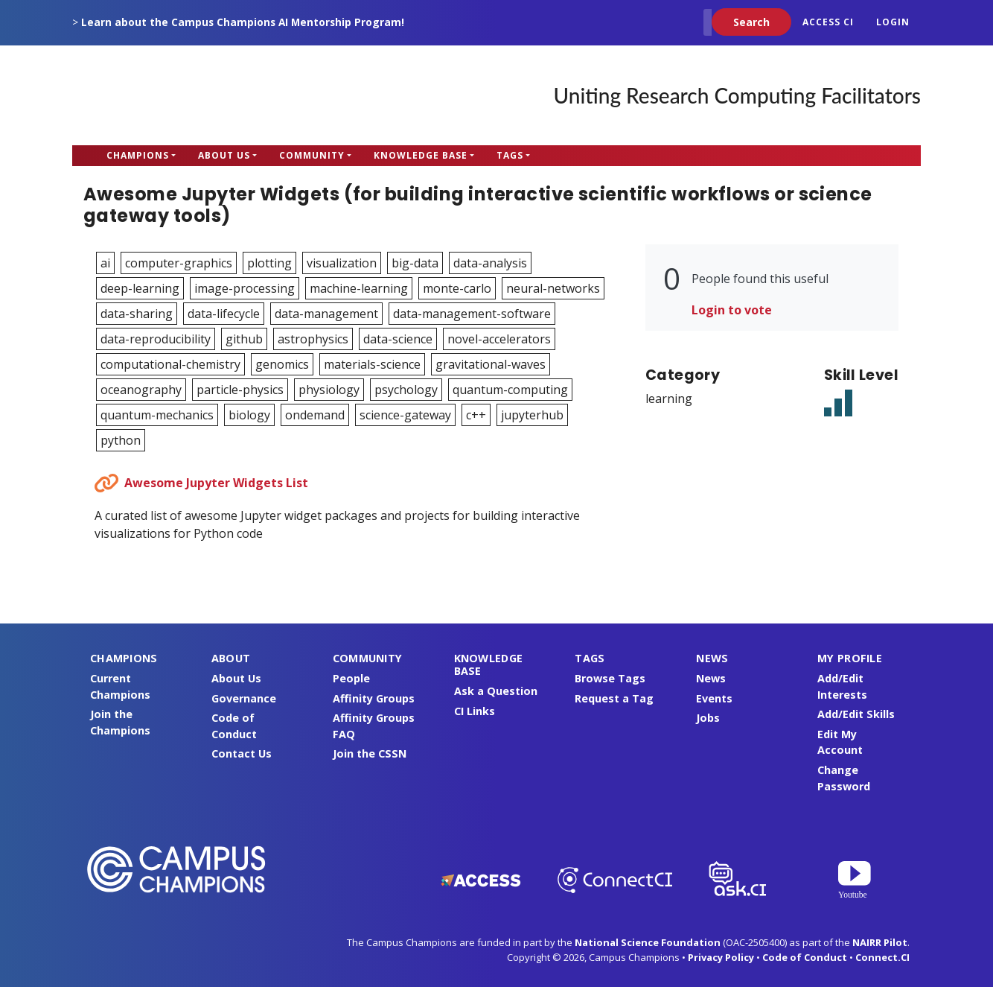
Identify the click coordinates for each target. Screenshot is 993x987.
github (244, 339)
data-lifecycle (224, 313)
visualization (342, 263)
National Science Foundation (648, 942)
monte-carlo (457, 288)
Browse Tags (610, 678)
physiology (329, 389)
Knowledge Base (420, 155)
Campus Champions (165, 95)
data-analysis (490, 263)
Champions (137, 155)
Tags (509, 155)
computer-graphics (178, 263)
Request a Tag (614, 698)
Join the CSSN (369, 753)
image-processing (244, 288)
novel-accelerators (499, 339)
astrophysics (313, 339)
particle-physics (240, 389)
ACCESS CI (828, 22)
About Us (224, 155)
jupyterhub (532, 415)
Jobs (708, 718)
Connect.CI (882, 957)
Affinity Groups (374, 698)
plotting (269, 263)
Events (714, 698)
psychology (406, 389)
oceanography (141, 389)
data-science (397, 339)
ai (105, 263)
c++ (476, 415)
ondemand (315, 415)
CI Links (474, 711)
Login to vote (732, 310)
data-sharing (136, 313)
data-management (326, 313)
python (120, 440)
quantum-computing (510, 389)
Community (312, 155)
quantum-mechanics (157, 415)
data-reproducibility (155, 339)
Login (893, 22)
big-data (415, 263)
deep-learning (139, 288)
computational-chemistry (170, 364)
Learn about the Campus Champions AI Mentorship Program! (242, 22)
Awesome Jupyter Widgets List (216, 483)
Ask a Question (495, 691)
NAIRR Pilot (879, 942)
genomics (282, 364)
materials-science (372, 364)
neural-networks (553, 288)
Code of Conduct (804, 957)
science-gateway (405, 415)
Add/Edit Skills (856, 714)
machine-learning (359, 288)
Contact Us (241, 753)
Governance (243, 698)
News (711, 678)
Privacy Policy (721, 957)
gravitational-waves (490, 364)
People (351, 678)
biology (249, 415)
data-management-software (472, 313)
